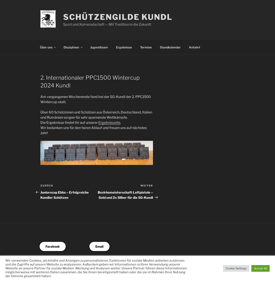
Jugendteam (99, 47)
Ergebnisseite (109, 123)
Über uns (48, 47)
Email (99, 246)
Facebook (53, 246)
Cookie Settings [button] (236, 268)
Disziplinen (73, 47)
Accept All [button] (260, 268)
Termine (146, 47)
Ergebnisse (124, 47)
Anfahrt (194, 47)
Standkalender (170, 47)
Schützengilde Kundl (118, 17)
